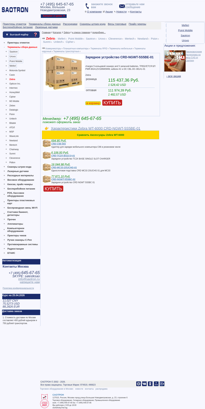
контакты (89, 389)
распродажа (101, 389)
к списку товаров (81, 32)
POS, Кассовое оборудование (15, 194)
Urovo (13, 56)
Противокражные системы (22, 244)
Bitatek (12, 123)
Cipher (12, 97)
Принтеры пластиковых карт (21, 202)
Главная (46, 32)
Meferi (13, 65)
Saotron (14, 51)
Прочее (11, 219)
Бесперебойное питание (21, 188)
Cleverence (14, 158)
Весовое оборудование (20, 180)
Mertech (13, 145)
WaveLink (14, 136)
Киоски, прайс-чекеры (20, 184)
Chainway (14, 149)
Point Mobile (16, 61)
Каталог (57, 32)
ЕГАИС (11, 253)
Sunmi (12, 153)
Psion (12, 114)
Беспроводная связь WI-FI (22, 207)
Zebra (12, 79)
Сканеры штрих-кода (19, 166)
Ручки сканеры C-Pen (19, 240)
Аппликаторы (15, 224)
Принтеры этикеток (18, 42)
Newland (13, 140)
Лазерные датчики (18, 171)
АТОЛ (12, 127)
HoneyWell (14, 92)
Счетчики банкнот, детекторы (17, 213)
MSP (11, 132)
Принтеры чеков (16, 235)
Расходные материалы (20, 175)
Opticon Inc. (15, 83)
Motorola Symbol (17, 70)
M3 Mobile (14, 101)
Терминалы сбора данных (22, 47)
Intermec (13, 88)
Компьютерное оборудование (15, 230)
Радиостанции (15, 248)
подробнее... (99, 32)
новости (79, 389)
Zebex (12, 105)
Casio (12, 75)
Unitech (13, 118)
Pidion (12, 162)
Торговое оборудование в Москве (56, 389)
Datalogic (13, 110)
